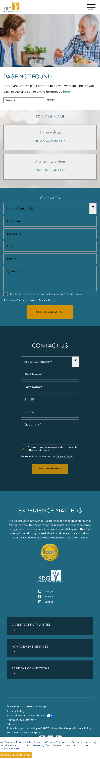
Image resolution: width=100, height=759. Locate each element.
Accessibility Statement (21, 719)
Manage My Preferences (16, 754)
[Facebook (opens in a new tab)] (50, 596)
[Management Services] (50, 648)
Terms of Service (22, 732)
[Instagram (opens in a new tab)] (50, 591)
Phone (3, 253)
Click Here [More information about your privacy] (13, 748)
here (66, 91)
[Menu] (91, 7)
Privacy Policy (47, 300)
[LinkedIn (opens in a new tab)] (50, 602)
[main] (50, 88)
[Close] (94, 742)
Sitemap (12, 724)
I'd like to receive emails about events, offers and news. (46, 294)
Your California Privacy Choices (26, 715)
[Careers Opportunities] (50, 626)
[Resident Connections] (50, 669)
